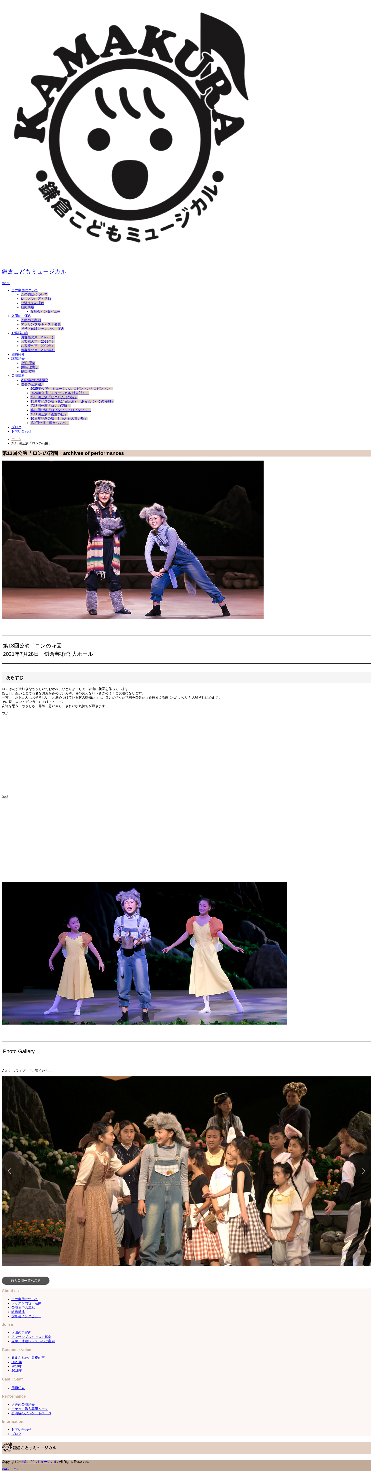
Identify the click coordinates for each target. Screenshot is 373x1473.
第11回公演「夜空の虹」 (49, 414)
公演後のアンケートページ (31, 1413)
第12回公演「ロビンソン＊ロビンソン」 (60, 410)
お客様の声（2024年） (38, 346)
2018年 (16, 1370)
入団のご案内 (21, 316)
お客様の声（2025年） (38, 350)
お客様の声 (19, 333)
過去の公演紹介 (32, 384)
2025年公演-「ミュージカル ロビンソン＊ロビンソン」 (71, 388)
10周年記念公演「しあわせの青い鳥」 (59, 418)
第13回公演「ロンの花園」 (50, 406)
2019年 (16, 1366)
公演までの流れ (32, 303)
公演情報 (18, 376)
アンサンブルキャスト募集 (41, 324)
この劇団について (24, 290)
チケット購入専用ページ (29, 1409)
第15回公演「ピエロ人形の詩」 (54, 397)
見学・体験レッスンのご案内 (42, 329)
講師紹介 (18, 358)
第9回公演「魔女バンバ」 (49, 423)
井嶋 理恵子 (30, 367)
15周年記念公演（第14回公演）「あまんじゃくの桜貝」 (72, 401)
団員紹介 (18, 354)
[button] (9, 1171)
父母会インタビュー (45, 311)
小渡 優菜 (28, 363)
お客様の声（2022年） (38, 337)
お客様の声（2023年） (38, 341)
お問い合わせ (21, 431)
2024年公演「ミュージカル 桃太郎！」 (59, 393)
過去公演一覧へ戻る (26, 1281)
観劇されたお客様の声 (28, 1358)
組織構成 (27, 307)
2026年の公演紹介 (34, 380)
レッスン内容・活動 (36, 299)
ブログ (16, 427)
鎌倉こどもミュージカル (34, 271)
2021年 (16, 1362)
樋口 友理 (28, 371)
